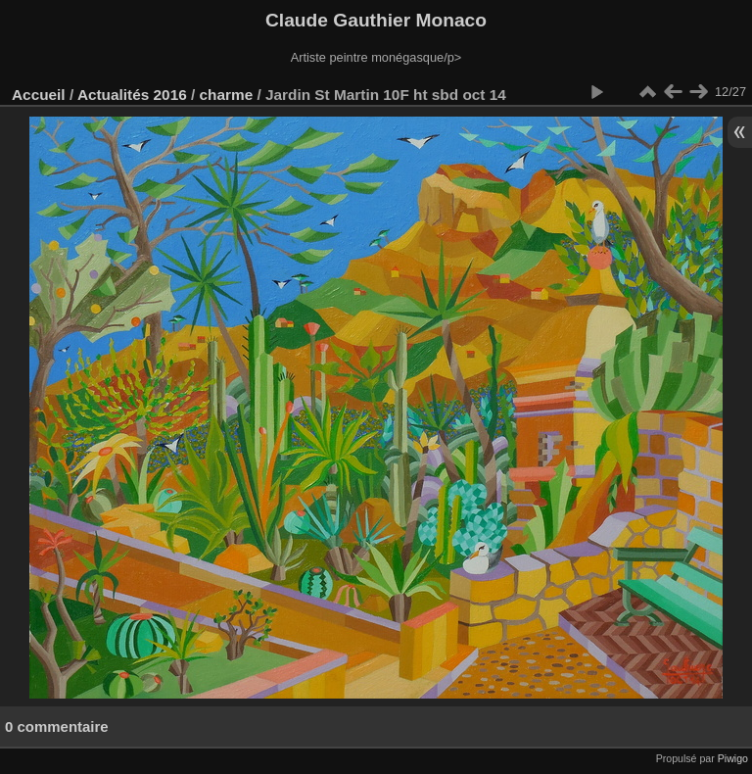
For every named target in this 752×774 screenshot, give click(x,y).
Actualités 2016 (132, 94)
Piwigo (733, 758)
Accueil (39, 94)
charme (227, 94)
